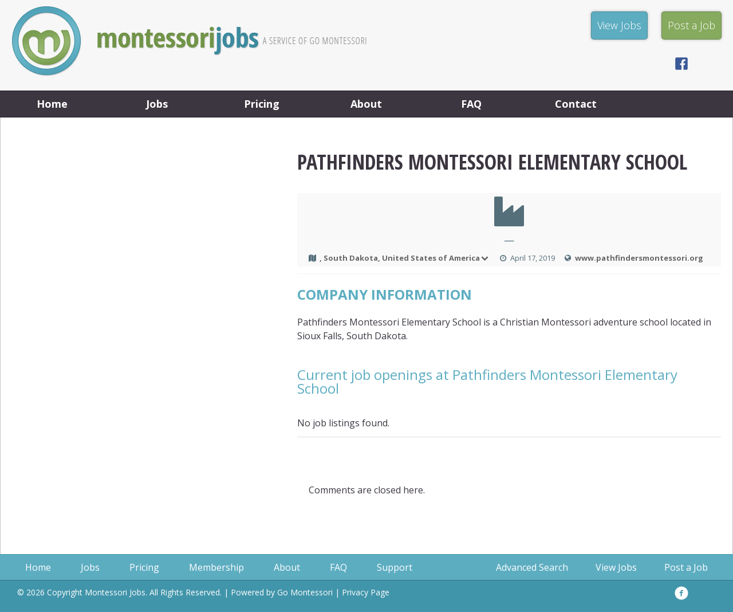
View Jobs (616, 567)
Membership (216, 567)
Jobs (157, 104)
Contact (576, 104)
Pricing (261, 104)
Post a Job (686, 567)
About (366, 104)
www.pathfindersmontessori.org (639, 258)
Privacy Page (365, 592)
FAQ (471, 104)
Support (394, 567)
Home (52, 104)
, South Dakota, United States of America (405, 258)
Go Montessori (305, 592)
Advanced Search (532, 567)
